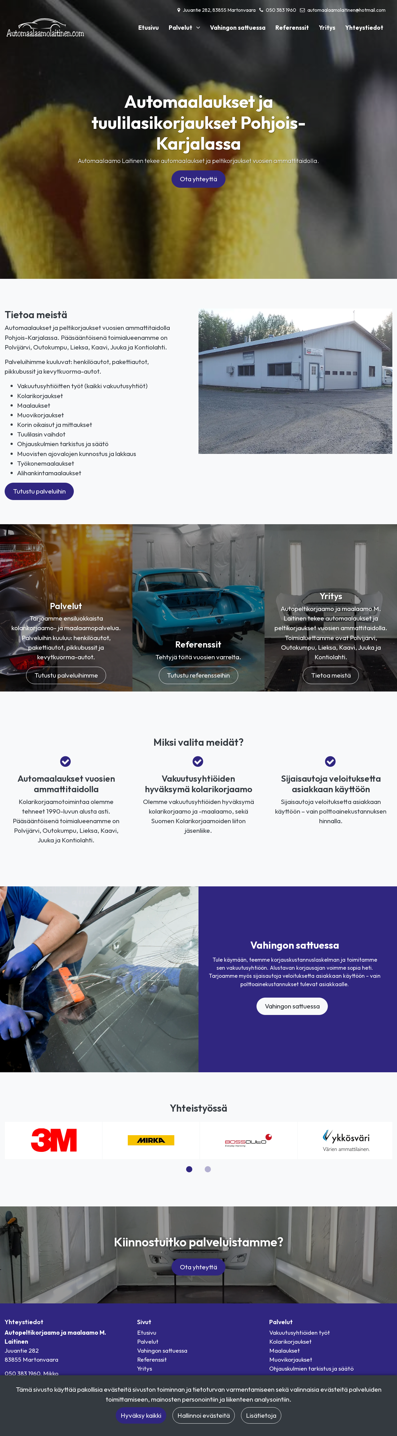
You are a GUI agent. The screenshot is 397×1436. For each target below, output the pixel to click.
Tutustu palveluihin (39, 491)
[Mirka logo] (151, 1139)
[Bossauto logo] (248, 1139)
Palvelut (181, 27)
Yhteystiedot (364, 27)
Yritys (327, 27)
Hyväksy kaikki (141, 1415)
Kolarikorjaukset (290, 1341)
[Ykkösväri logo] (346, 1139)
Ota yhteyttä (198, 179)
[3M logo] (53, 1139)
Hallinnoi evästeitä (203, 1415)
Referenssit (292, 27)
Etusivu (148, 27)
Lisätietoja (261, 1415)
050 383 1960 (281, 10)
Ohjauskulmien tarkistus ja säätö (311, 1368)
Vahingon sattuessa (237, 27)
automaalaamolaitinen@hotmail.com (346, 10)
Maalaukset (284, 1350)
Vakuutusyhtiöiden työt (299, 1332)
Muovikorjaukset (290, 1359)
